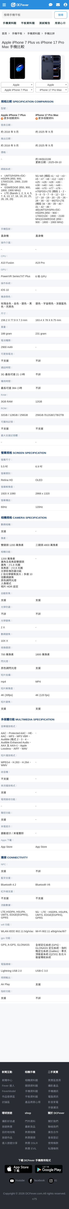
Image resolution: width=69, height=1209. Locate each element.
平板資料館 (28, 23)
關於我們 (53, 1121)
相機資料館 (31, 1080)
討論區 (6, 1102)
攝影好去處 (8, 1121)
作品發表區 (8, 1096)
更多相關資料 (10, 118)
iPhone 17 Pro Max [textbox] (51, 90)
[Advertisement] (34, 1031)
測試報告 (44, 23)
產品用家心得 (32, 1102)
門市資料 (30, 1121)
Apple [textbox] (16, 84)
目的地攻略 (8, 1132)
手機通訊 (53, 1091)
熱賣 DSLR (31, 1143)
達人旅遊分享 (9, 1143)
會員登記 (53, 1137)
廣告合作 (53, 1132)
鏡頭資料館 (31, 1085)
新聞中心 (7, 1080)
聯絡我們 (53, 1126)
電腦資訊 (53, 1096)
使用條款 (53, 1143)
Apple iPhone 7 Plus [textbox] (16, 90)
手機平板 (17, 33)
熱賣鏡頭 (30, 1137)
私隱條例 (53, 1148)
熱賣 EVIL (30, 1148)
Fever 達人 (8, 1085)
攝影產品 (53, 1085)
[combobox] (17, 84)
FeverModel (9, 1091)
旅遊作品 (7, 1137)
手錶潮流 (53, 1107)
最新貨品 (30, 1126)
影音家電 (53, 1102)
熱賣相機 (30, 1132)
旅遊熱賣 (7, 1126)
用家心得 (60, 23)
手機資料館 (9, 23)
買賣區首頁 (54, 1080)
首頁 (4, 33)
